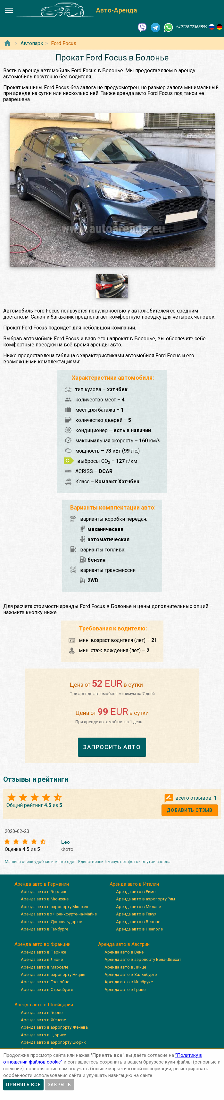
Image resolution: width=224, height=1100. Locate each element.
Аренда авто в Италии (134, 884)
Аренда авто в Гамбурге (44, 929)
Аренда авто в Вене (124, 952)
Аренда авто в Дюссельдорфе (51, 921)
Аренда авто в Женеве (43, 1019)
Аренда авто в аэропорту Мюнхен (54, 906)
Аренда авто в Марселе (44, 967)
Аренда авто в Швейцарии (43, 1005)
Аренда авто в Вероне (138, 921)
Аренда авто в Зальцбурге (130, 974)
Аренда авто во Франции (42, 944)
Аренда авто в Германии (41, 884)
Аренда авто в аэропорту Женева (54, 1027)
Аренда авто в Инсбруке (128, 981)
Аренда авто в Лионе (42, 959)
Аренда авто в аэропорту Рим (145, 899)
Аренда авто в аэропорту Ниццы (53, 974)
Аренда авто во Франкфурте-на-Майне (59, 914)
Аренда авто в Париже (43, 952)
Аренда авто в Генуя (136, 914)
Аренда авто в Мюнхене (45, 899)
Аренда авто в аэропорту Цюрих (53, 1042)
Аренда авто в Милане (138, 906)
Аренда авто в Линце (125, 967)
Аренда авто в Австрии (124, 944)
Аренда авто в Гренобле (45, 981)
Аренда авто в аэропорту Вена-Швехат (142, 959)
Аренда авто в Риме (135, 891)
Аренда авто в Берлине (44, 891)
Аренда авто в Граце (124, 989)
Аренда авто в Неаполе (139, 929)
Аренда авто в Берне (41, 1012)
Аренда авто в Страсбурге (47, 989)
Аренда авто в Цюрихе (43, 1035)
